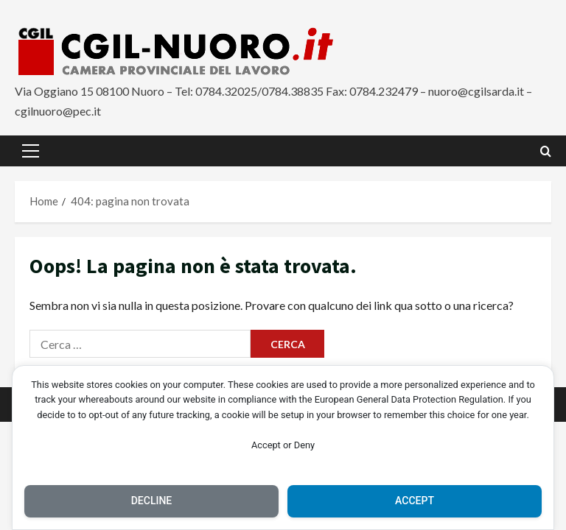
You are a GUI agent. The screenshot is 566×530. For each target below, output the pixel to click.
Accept (414, 500)
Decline (151, 500)
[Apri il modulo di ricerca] (545, 151)
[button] (30, 150)
